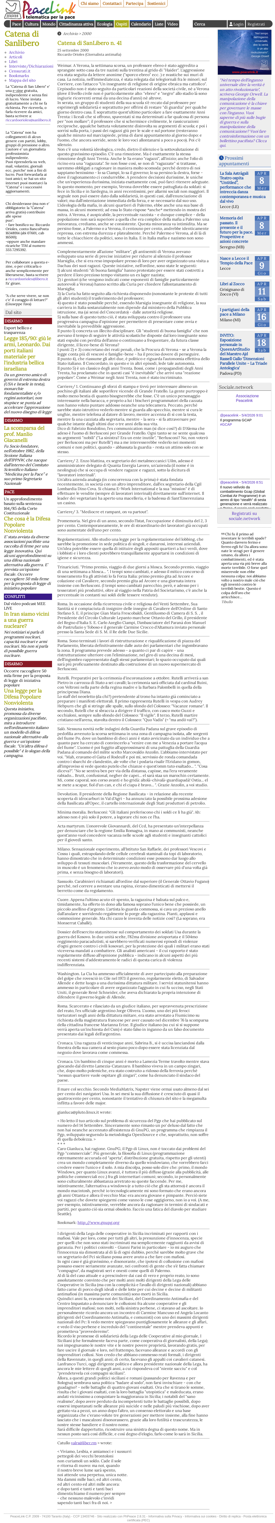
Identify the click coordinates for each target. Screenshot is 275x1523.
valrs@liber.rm (84, 1442)
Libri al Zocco (232, 283)
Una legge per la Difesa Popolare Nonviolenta (23, 696)
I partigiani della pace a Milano (234, 312)
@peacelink (229, 415)
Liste (159, 24)
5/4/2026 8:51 (252, 482)
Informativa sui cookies (200, 1516)
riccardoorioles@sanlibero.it (28, 120)
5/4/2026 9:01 (252, 415)
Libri (13, 61)
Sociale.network (236, 387)
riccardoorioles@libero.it (28, 279)
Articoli (15, 56)
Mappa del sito (22, 80)
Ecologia (104, 24)
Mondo (48, 24)
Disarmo (14, 321)
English (186, 23)
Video (172, 24)
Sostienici (156, 3)
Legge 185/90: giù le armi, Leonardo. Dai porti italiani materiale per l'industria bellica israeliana (27, 353)
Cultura (31, 24)
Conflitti (15, 596)
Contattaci (112, 3)
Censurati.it (19, 71)
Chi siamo (89, 3)
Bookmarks (19, 75)
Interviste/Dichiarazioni (31, 66)
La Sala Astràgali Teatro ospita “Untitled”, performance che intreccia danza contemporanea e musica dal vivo (243, 187)
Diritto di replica (230, 1516)
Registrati (256, 24)
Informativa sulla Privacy (165, 1516)
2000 (86, 33)
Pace (16, 24)
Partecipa (134, 3)
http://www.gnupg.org (98, 1222)
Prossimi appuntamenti (234, 160)
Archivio (16, 52)
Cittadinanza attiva (76, 24)
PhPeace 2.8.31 (134, 1516)
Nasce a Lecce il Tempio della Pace (236, 260)
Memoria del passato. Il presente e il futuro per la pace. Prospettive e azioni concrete (236, 230)
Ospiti (121, 24)
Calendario (141, 24)
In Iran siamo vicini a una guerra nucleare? (26, 620)
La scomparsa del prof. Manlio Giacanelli (24, 434)
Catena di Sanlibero (22, 38)
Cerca (199, 24)
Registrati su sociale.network (244, 516)
